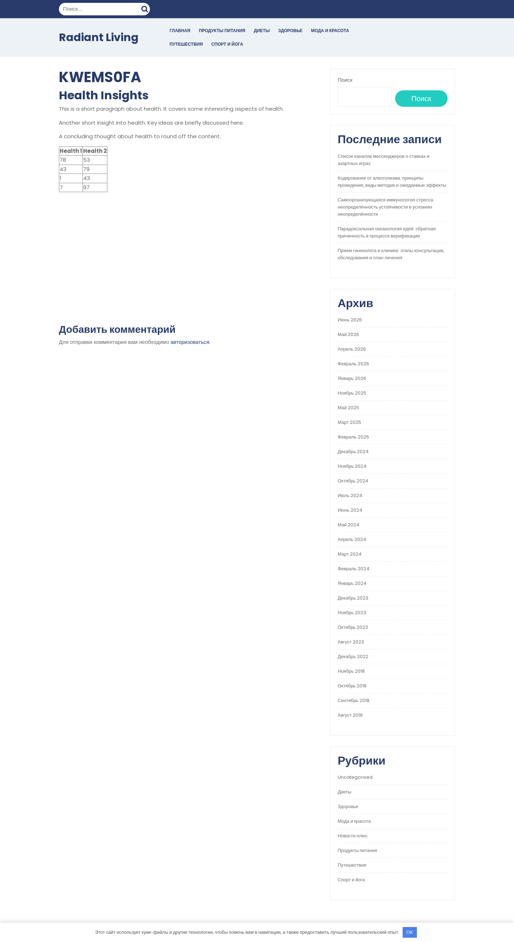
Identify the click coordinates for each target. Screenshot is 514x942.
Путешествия (186, 44)
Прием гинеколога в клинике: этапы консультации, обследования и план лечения (391, 254)
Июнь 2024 (350, 510)
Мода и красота (330, 30)
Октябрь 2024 (353, 480)
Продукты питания (222, 30)
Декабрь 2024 (353, 451)
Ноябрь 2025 (352, 393)
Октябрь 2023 (353, 627)
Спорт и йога (227, 44)
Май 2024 (348, 524)
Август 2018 (350, 715)
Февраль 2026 (353, 363)
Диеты (261, 30)
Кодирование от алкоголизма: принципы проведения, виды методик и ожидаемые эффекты (392, 182)
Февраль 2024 (353, 568)
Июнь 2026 (350, 319)
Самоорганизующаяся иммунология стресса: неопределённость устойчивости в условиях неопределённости (386, 206)
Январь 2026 (352, 378)
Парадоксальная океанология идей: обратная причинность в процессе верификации (386, 232)
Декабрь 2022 (353, 656)
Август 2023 (351, 641)
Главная (180, 30)
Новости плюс (353, 835)
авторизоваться (190, 342)
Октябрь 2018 (352, 685)
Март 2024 (350, 554)
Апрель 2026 (352, 349)
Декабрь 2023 (353, 598)
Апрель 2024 (352, 539)
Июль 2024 (350, 495)
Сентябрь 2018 (353, 700)
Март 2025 (349, 422)
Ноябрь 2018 (351, 671)
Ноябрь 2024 (352, 466)
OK (409, 932)
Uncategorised (355, 777)
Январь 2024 (352, 583)
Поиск (145, 8)
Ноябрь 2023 (352, 612)
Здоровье (290, 30)
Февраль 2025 (353, 437)
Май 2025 (348, 407)
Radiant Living (98, 37)
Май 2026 (348, 334)
